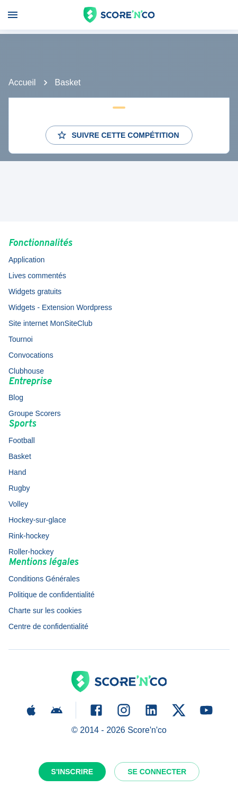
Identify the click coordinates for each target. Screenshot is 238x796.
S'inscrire (72, 771)
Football (21, 440)
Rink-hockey (28, 536)
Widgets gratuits (34, 291)
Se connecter (156, 771)
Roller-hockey (31, 551)
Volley (18, 504)
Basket (68, 82)
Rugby (19, 488)
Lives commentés (37, 275)
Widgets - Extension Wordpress (60, 307)
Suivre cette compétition (118, 135)
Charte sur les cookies (45, 610)
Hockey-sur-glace (37, 520)
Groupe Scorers (34, 413)
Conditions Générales (44, 578)
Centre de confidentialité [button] (48, 626)
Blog (15, 397)
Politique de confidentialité (51, 594)
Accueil (22, 82)
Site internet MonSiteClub (50, 323)
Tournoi (20, 339)
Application (26, 259)
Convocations (30, 355)
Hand (17, 472)
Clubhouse (26, 371)
